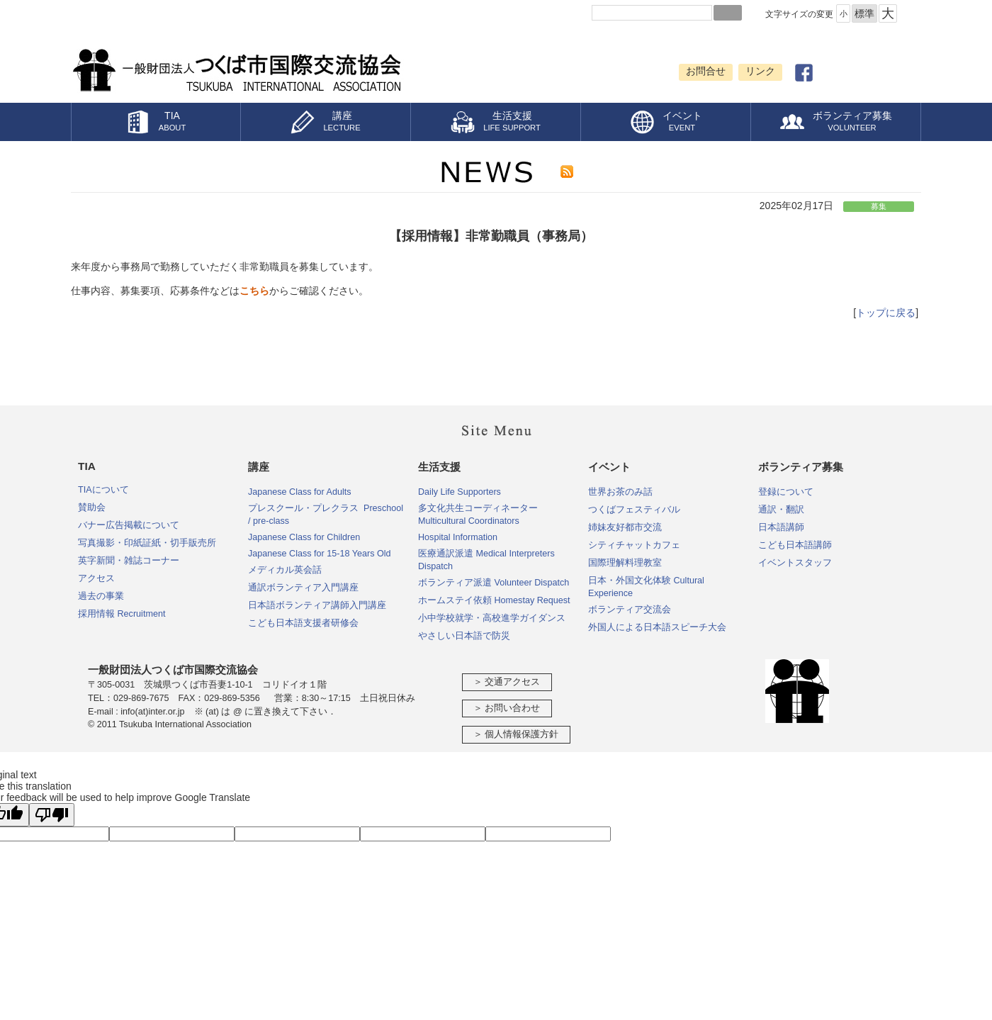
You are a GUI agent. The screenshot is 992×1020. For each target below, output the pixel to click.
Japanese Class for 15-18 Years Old (319, 554)
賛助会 (92, 507)
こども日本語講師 (795, 545)
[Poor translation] (51, 814)
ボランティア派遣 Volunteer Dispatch (493, 583)
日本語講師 (781, 527)
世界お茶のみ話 (620, 492)
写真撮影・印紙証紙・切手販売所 (147, 543)
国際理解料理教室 (625, 563)
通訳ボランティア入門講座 (303, 588)
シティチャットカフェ (634, 545)
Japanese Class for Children (304, 537)
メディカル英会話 (285, 570)
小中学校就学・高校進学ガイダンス (491, 618)
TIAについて (103, 490)
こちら (254, 290)
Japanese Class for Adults (299, 492)
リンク (760, 71)
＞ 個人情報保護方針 (516, 734)
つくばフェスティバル (634, 510)
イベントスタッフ (795, 563)
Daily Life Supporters (459, 492)
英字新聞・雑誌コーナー (128, 561)
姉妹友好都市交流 (625, 527)
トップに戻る (885, 312)
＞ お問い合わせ (507, 708)
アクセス (96, 578)
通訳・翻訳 (781, 510)
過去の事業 (101, 596)
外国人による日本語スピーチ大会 (657, 627)
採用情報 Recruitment (121, 614)
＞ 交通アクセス (507, 682)
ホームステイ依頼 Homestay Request (494, 600)
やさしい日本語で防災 (464, 636)
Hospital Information (457, 537)
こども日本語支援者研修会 (303, 623)
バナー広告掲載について (128, 525)
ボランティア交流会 (629, 610)
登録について (785, 492)
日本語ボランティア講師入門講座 (317, 605)
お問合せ (706, 71)
